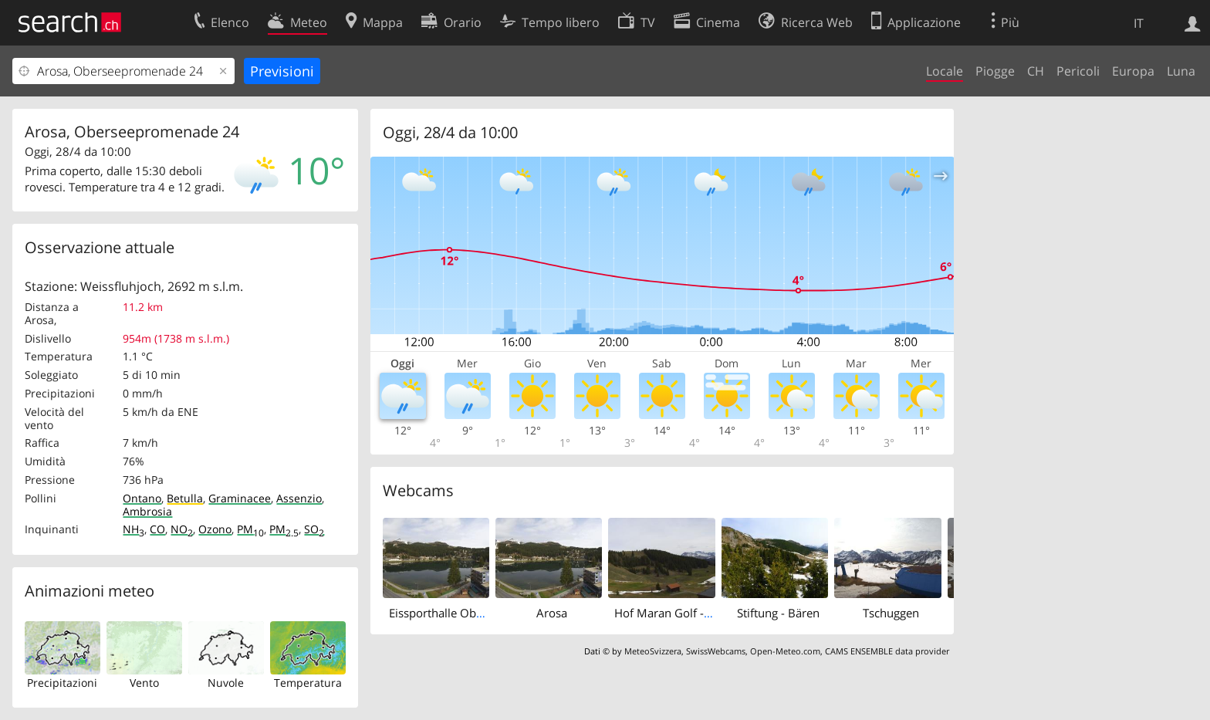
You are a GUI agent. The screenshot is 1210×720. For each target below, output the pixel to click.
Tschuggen (891, 612)
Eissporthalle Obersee (447, 612)
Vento (144, 682)
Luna (1181, 71)
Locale (944, 71)
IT (1139, 23)
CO (157, 529)
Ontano (142, 498)
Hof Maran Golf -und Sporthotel (698, 612)
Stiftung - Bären (778, 612)
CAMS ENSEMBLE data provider (887, 651)
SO (314, 529)
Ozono (215, 529)
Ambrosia (147, 511)
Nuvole (226, 682)
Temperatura (308, 682)
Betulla (185, 498)
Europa (1133, 71)
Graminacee (239, 498)
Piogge (995, 71)
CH (1035, 71)
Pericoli (1078, 71)
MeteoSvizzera (652, 651)
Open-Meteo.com (785, 651)
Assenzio (299, 498)
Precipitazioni (62, 682)
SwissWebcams (715, 651)
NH (133, 529)
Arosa (551, 612)
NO (182, 529)
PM (250, 529)
